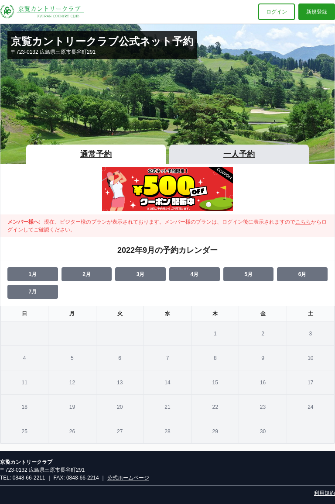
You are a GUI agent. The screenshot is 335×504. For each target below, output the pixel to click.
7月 (32, 292)
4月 (194, 274)
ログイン (276, 12)
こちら (303, 222)
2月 (86, 274)
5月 (248, 274)
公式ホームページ (128, 478)
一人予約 (239, 154)
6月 (302, 274)
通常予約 (96, 154)
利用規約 (324, 493)
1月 (32, 274)
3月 (141, 274)
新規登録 (316, 12)
